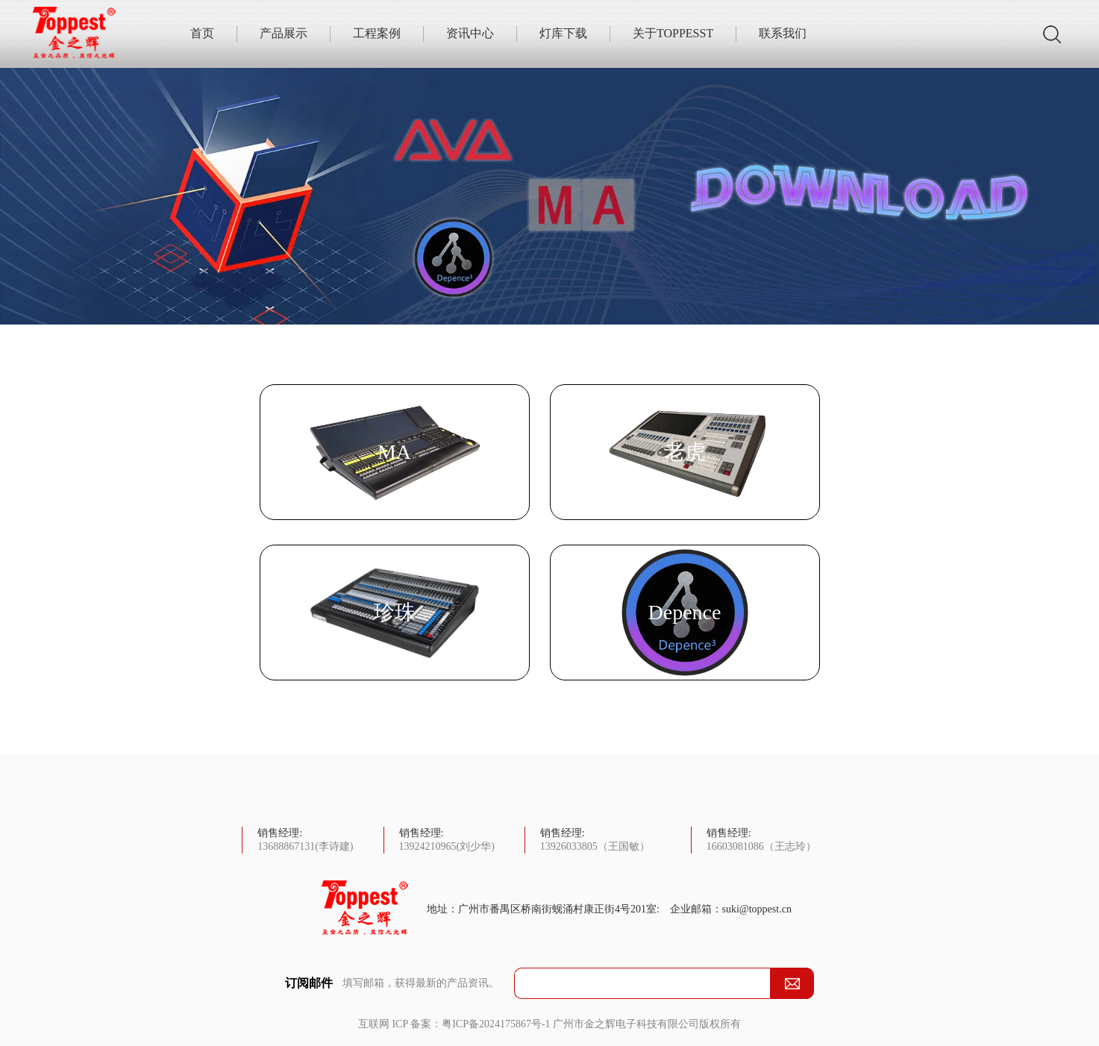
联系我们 (783, 33)
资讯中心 (470, 33)
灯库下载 (563, 33)
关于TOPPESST (673, 33)
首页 (202, 33)
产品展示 (283, 33)
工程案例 (377, 33)
